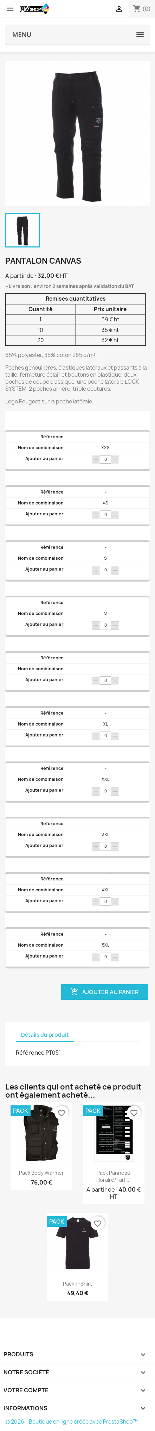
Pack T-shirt (77, 1283)
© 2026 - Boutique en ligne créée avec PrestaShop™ (71, 1421)
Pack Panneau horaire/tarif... (113, 1176)
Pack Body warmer (41, 1172)
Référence (30, 1052)
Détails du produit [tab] (45, 1034)
